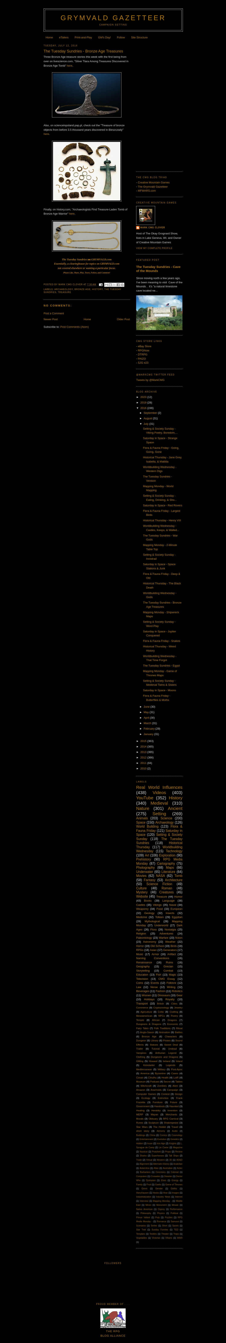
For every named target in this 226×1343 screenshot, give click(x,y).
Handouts (159, 1106)
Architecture (173, 880)
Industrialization (143, 1197)
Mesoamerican (144, 1015)
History (97, 289)
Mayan (154, 1114)
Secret (167, 1081)
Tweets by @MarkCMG (150, 380)
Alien (175, 1085)
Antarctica (144, 1168)
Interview (144, 1201)
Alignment (144, 1164)
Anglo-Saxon (147, 1032)
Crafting (174, 1011)
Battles (178, 1032)
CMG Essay (166, 978)
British (160, 1003)
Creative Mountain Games (154, 182)
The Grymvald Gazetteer (153, 186)
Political (174, 1213)
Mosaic (175, 1205)
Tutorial (156, 1048)
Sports (175, 1226)
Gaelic (158, 1184)
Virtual (149, 1160)
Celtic (161, 1011)
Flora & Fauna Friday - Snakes (161, 641)
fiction (178, 937)
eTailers (64, 37)
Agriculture (146, 1011)
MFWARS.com (147, 190)
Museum (141, 1081)
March (148, 723)
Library (154, 1040)
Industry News (163, 1197)
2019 (143, 402)
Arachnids (156, 1089)
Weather (170, 941)
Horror (140, 946)
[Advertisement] (159, 104)
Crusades (155, 1176)
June (147, 706)
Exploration (167, 855)
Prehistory (143, 859)
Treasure (64, 292)
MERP (139, 1114)
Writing (171, 987)
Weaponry (142, 908)
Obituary (153, 1118)
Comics (163, 1135)
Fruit (149, 1184)
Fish (158, 974)
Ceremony (161, 1172)
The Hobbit (159, 1126)
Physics (161, 1213)
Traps (176, 1234)
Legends (170, 1065)
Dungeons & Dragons (148, 1024)
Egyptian (177, 917)
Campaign (172, 1089)
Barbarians (145, 1172)
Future (173, 1102)
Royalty (169, 999)
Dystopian (151, 1180)
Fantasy (149, 880)
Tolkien (159, 917)
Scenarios (141, 1226)
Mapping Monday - (162, 1201)
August (148, 418)
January (149, 734)
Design (178, 1094)
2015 (143, 741)
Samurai (175, 1221)
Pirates (167, 1040)
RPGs (140, 950)
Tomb (178, 876)
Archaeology (63, 289)
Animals (142, 818)
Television (142, 978)
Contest (165, 1094)
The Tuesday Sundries (74, 259)
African (156, 1020)
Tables (178, 1081)
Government (143, 1106)
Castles (140, 904)
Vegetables (141, 1238)
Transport (142, 1003)
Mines (149, 1205)
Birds (173, 946)
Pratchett (156, 1152)
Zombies (162, 1085)
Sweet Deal (171, 1044)
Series (154, 1226)
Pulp (157, 1217)
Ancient (175, 808)
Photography (145, 867)
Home (49, 37)
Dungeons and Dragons (164, 1056)
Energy (174, 1180)
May (147, 712)
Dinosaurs (164, 995)
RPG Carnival (170, 1118)
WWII (179, 1238)
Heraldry (156, 1110)
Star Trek (141, 1230)
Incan (150, 1143)
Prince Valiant (143, 1217)
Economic (172, 1024)
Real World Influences (159, 787)
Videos (159, 792)
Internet (178, 1197)
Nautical (144, 1152)
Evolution (161, 1139)
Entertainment (146, 1139)
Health (165, 1077)
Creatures (166, 892)
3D (170, 1160)
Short (164, 1226)
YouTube (144, 797)
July (146, 423)
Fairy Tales (142, 1028)
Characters (171, 1036)
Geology (149, 913)
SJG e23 (143, 362)
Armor (155, 954)
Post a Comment (54, 313)
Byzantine (160, 1073)
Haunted (174, 1106)
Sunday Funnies (160, 1230)
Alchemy (161, 1131)
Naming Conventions (152, 958)
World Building (147, 826)
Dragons (172, 1020)
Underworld (161, 925)
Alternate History (161, 1164)
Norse (154, 987)
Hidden (139, 1143)
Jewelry (178, 1007)
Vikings (157, 904)
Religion (141, 933)
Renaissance (144, 962)
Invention (172, 1110)
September (151, 412)
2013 (143, 752)
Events (155, 982)
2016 (143, 408)
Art (147, 855)
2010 (143, 768)
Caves (174, 1073)
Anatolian (177, 1164)
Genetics (174, 1139)
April (147, 717)
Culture (141, 888)
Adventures (166, 933)
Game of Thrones (173, 1184)
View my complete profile (154, 248)
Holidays (149, 999)
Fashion (160, 991)
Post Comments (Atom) (74, 326)
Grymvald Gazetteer (113, 18)
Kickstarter (149, 1065)
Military (161, 1069)
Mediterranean (144, 1069)
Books (148, 900)
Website (142, 896)
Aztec (179, 1168)
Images (175, 1193)
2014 (143, 746)
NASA (160, 876)
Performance (176, 1209)
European (176, 908)
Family (139, 1184)
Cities (174, 1003)
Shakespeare (171, 1122)
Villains (168, 1238)
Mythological (152, 921)
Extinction (163, 1098)
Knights (173, 1143)
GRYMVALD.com (101, 259)
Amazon (140, 1089)
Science (166, 818)
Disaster (168, 1176)
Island (179, 1061)
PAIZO (142, 358)
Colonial (175, 1172)
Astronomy (149, 941)
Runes (139, 1122)
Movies (141, 876)
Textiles (153, 1234)
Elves (163, 1180)
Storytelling (143, 970)
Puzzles (169, 1217)
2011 (143, 763)
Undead (172, 1048)
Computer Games (146, 1094)
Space (140, 822)
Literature (168, 872)
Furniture (158, 1102)
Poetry (174, 1015)
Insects (170, 913)
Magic (172, 974)
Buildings (140, 1135)
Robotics (177, 991)
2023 (143, 397)
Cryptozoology (161, 1007)
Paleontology (144, 937)
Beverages (142, 991)
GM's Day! (104, 37)
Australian (168, 1168)
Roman (167, 888)
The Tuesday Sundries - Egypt (161, 665)
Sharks (143, 1156)
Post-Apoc (176, 1069)
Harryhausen (142, 1193)
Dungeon (141, 1040)
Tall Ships (174, 1156)
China (152, 1135)
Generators (170, 950)
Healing (140, 1110)
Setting (159, 813)
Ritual (179, 1028)
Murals (140, 1118)
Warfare (164, 937)
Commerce (142, 1007)
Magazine (177, 1147)
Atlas (156, 1168)
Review (178, 1152)
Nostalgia (170, 929)
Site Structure (139, 37)
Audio (175, 1131)
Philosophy (146, 1213)
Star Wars (142, 1126)
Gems (145, 1188)
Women (146, 995)
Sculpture (153, 1122)
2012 (143, 757)
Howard (153, 1061)
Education (142, 974)
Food (159, 908)
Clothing (140, 1056)
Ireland (166, 1061)
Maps (170, 867)
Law (138, 987)
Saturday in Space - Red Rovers (162, 505)
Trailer (139, 1048)
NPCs (161, 1015)
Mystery (142, 892)
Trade (139, 1160)
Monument (161, 1205)
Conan (139, 1077)
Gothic (174, 1188)
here (69, 65)
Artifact (171, 954)
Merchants (171, 1114)
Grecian (168, 966)
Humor (178, 896)
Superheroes (158, 1156)
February (150, 728)
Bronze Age (82, 289)
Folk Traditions (162, 1028)
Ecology (145, 1098)
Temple (140, 1020)
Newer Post (51, 319)
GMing (139, 1061)
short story (142, 1130)
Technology (174, 851)
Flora (153, 929)
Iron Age (161, 1143)
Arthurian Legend (166, 1052)
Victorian (156, 1238)
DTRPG (143, 354)
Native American (144, 1209)
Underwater (144, 872)
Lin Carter (164, 1147)
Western (161, 1160)
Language (168, 900)
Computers (141, 1176)
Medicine (141, 917)
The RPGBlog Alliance (113, 1331)
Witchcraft (146, 1085)
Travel (174, 1126)
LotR (176, 1077)
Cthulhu (152, 1077)
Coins (139, 982)
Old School (157, 946)
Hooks (156, 1193)
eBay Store (144, 346)
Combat (168, 970)
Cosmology (176, 1135)
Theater (165, 1234)
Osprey (161, 1209)
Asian (153, 950)
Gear (179, 995)
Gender (159, 1188)
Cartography (166, 863)
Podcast (154, 1081)
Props (168, 1152)
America (144, 1073)
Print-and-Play (83, 37)
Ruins (169, 962)
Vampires (141, 1052)
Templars (140, 1234)
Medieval (159, 803)
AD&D (179, 1160)
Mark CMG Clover (152, 227)
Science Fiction (159, 884)
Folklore (171, 982)
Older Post (123, 319)
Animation (164, 1032)
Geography (143, 966)
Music (139, 954)
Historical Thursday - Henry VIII (162, 520)
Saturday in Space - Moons (159, 690)
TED (176, 1230)
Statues (154, 1044)
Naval (172, 904)
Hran (165, 1193)
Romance (161, 1221)
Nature (142, 808)
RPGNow (143, 350)
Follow (121, 37)
